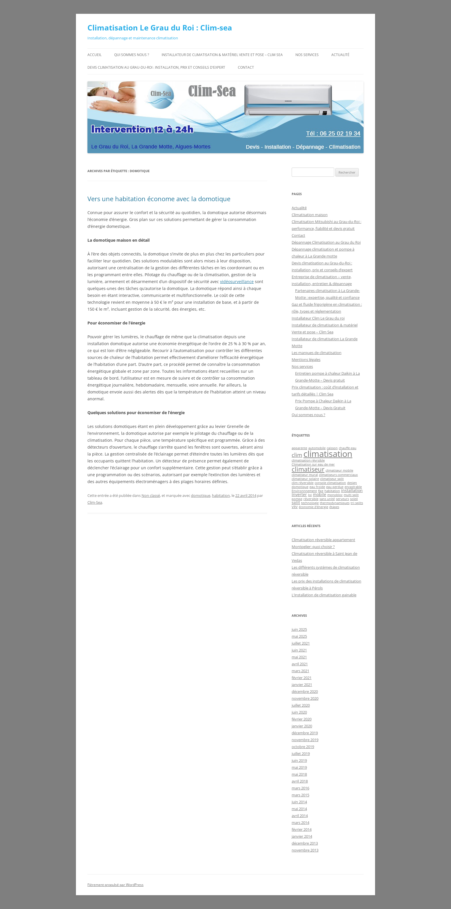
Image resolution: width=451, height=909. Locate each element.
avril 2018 (300, 781)
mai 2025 (299, 636)
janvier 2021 (302, 684)
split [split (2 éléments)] (296, 502)
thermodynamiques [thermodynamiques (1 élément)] (334, 503)
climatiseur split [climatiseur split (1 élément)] (332, 479)
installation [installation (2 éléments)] (352, 490)
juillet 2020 (301, 705)
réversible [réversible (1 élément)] (310, 499)
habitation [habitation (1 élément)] (332, 491)
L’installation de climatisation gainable (324, 594)
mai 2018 (299, 774)
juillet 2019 (301, 753)
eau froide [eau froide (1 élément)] (317, 487)
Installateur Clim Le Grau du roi (318, 318)
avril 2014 (300, 815)
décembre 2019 (305, 732)
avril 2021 (300, 663)
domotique (200, 495)
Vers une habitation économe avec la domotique (158, 198)
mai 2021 (299, 657)
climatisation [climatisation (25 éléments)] (327, 454)
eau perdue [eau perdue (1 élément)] (334, 487)
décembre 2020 (305, 691)
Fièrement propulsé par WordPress (115, 884)
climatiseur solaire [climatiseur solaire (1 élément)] (305, 479)
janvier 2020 (302, 726)
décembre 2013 (305, 843)
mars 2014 (300, 822)
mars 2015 (300, 794)
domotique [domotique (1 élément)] (300, 487)
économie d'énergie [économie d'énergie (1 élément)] (313, 507)
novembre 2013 (305, 850)
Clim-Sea (94, 502)
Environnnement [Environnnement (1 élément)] (304, 491)
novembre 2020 (305, 698)
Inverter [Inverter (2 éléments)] (299, 494)
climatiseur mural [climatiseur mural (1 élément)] (305, 475)
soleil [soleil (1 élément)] (354, 499)
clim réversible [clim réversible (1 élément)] (303, 483)
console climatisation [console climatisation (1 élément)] (330, 483)
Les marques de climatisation (316, 352)
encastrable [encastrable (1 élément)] (353, 487)
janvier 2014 (302, 836)
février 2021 (302, 677)
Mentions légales (306, 359)
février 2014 (302, 829)
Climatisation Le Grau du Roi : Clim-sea (159, 27)
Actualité (340, 54)
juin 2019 (299, 760)
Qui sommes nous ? (131, 54)
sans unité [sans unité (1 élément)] (327, 499)
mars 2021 (300, 670)
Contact (246, 67)
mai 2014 (299, 808)
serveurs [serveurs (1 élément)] (342, 499)
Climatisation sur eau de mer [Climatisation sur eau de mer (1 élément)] (313, 464)
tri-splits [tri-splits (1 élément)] (357, 503)
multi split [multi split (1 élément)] (351, 495)
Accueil (94, 54)
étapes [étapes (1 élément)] (334, 507)
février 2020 (302, 719)
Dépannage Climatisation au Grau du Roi (326, 242)
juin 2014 (299, 801)
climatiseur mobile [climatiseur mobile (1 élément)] (339, 470)
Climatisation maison (310, 214)
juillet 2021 (301, 643)
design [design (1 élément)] (352, 483)
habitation (221, 495)
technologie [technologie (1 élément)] (310, 503)
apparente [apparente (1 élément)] (299, 448)
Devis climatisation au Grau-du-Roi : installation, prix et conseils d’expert (156, 67)
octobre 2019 (303, 746)
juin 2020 (299, 712)
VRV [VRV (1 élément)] (295, 507)
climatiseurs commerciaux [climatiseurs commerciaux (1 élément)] (338, 475)
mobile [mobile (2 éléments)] (319, 494)
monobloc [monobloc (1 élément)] (335, 495)
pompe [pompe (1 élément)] (297, 499)
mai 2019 (299, 767)
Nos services (307, 54)
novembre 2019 (305, 739)
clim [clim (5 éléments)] (297, 454)
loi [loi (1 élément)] (310, 495)
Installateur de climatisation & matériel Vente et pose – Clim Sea (222, 54)
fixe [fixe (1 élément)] (320, 491)
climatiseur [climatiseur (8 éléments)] (308, 469)
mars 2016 (300, 788)
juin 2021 (299, 650)
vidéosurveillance (237, 281)
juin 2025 (299, 629)
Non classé (151, 495)
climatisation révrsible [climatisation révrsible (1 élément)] (308, 460)
